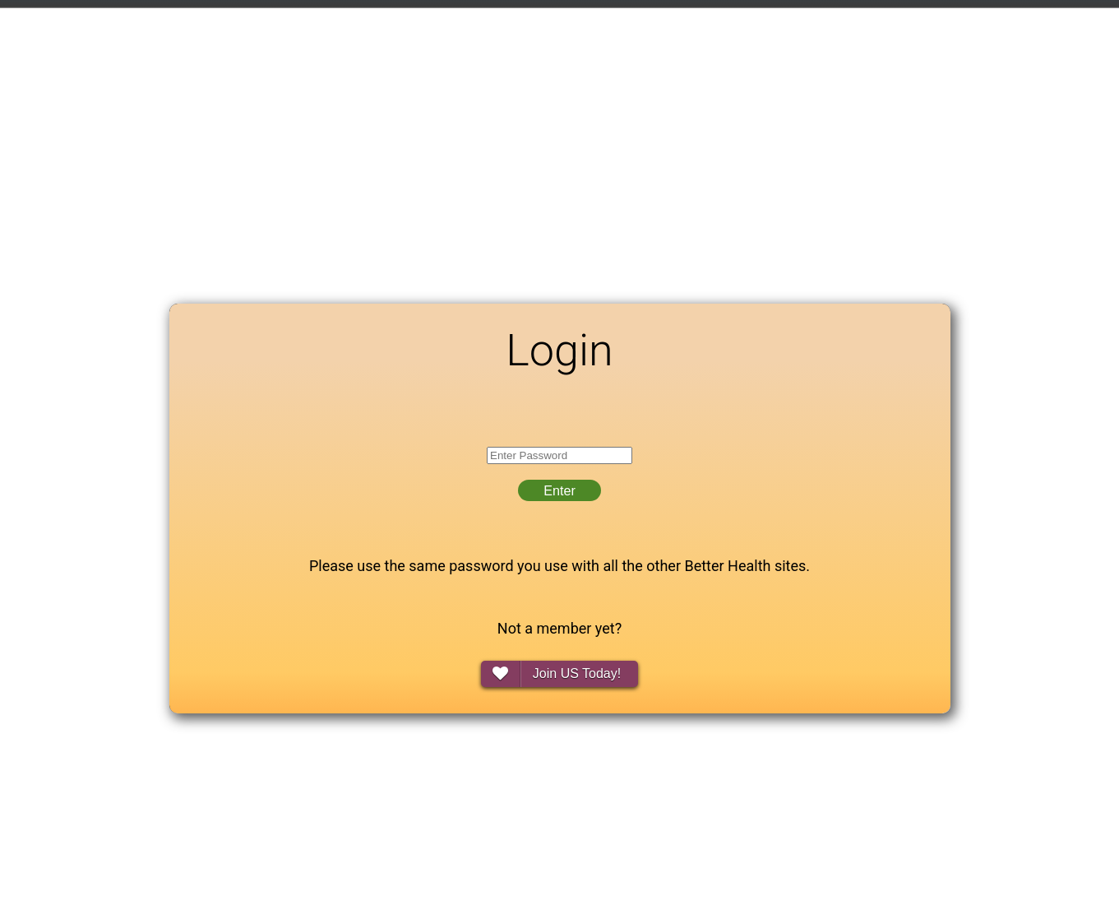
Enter (559, 490)
